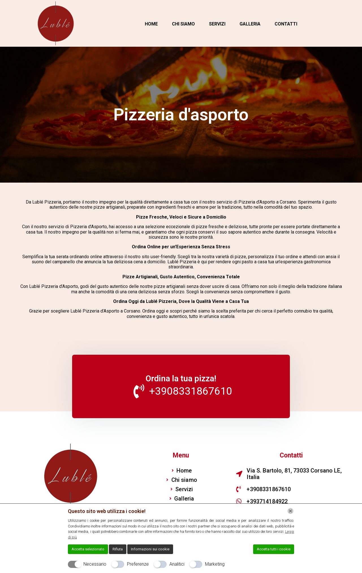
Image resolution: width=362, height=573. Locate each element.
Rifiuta (118, 549)
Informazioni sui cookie (150, 549)
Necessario (94, 564)
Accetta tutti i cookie (273, 549)
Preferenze (138, 564)
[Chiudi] (290, 511)
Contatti (286, 24)
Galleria (250, 24)
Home (151, 24)
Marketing (215, 564)
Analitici (176, 564)
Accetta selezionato (88, 549)
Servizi (217, 24)
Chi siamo (183, 24)
